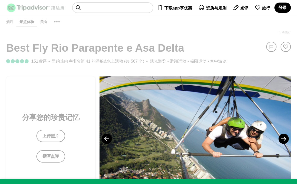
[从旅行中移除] (286, 47)
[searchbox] (113, 8)
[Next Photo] (284, 139)
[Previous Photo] (107, 139)
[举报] (271, 47)
